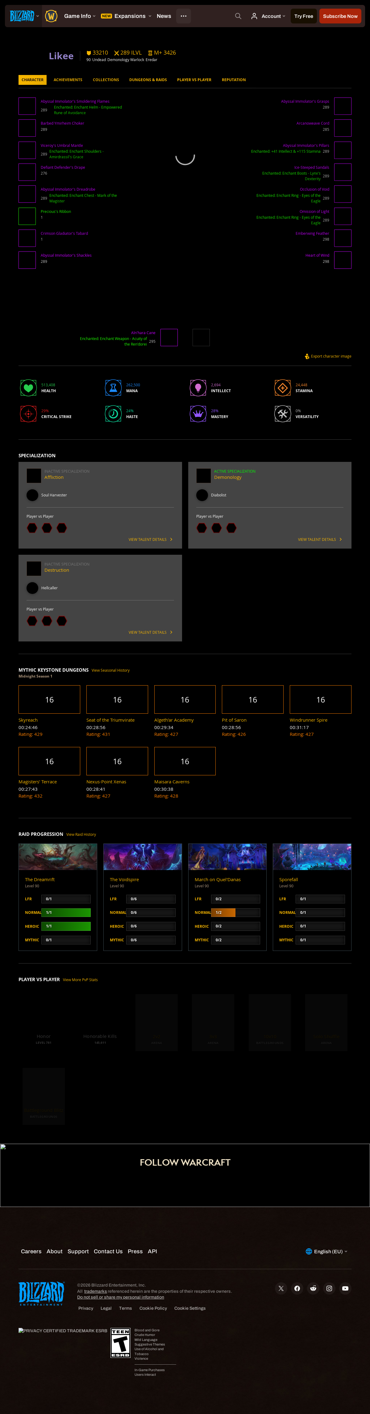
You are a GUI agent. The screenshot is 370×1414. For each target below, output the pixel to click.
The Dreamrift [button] (40, 879)
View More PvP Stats (80, 979)
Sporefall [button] (288, 879)
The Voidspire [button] (124, 879)
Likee (61, 55)
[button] (162, 53)
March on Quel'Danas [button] (218, 879)
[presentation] (23, 16)
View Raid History (81, 834)
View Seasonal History (111, 670)
